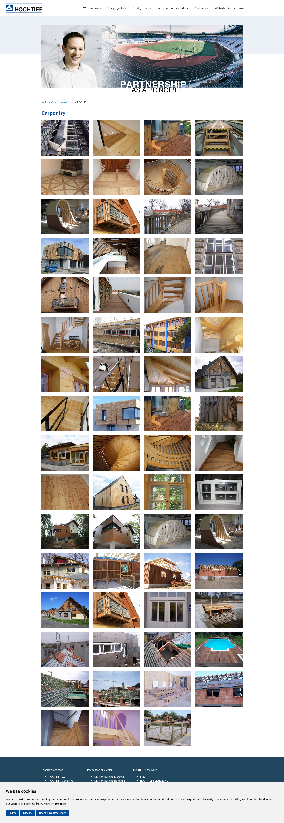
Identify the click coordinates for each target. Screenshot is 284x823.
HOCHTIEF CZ (56, 776)
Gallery (65, 101)
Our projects (48, 101)
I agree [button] (12, 813)
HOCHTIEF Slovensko (61, 780)
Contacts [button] (200, 8)
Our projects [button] (115, 8)
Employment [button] (140, 8)
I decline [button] (28, 813)
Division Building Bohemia (109, 780)
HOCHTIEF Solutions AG (154, 780)
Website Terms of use (229, 8)
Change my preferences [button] (52, 813)
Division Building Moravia (109, 776)
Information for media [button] (171, 8)
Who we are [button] (91, 8)
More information (55, 804)
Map (142, 776)
